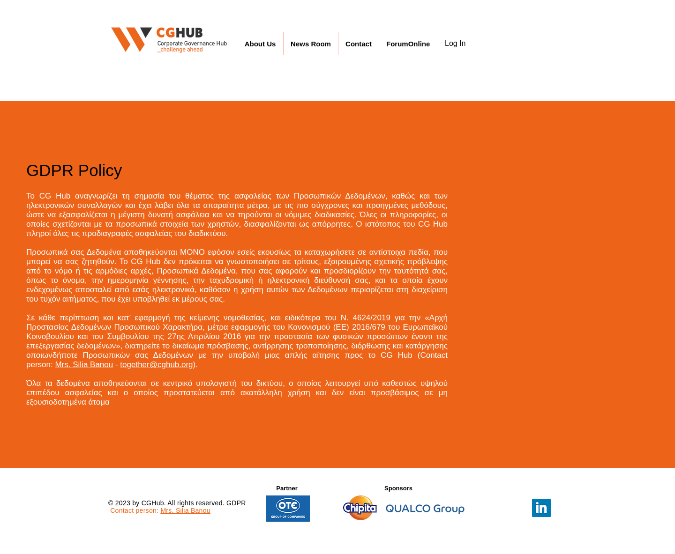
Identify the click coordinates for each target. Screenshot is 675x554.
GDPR (236, 503)
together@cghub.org (156, 364)
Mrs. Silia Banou (84, 364)
